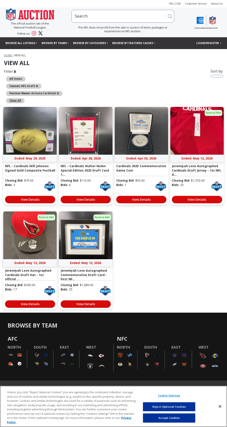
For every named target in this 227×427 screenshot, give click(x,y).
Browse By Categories (89, 43)
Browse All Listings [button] (20, 43)
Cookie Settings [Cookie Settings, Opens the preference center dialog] (169, 395)
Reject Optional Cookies (169, 407)
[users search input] (122, 16)
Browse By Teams (54, 43)
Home (8, 55)
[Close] (220, 406)
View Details (30, 199)
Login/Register (208, 43)
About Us (217, 3)
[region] (113, 406)
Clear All (15, 100)
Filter (10, 71)
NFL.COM (175, 3)
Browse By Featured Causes (132, 43)
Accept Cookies (169, 418)
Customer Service (196, 3)
